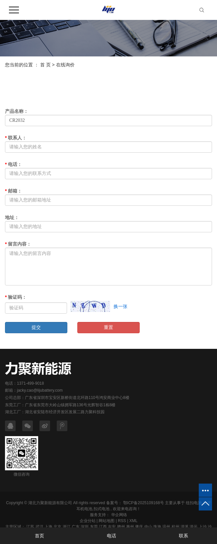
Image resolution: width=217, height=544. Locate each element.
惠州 (130, 526)
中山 (148, 526)
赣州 (121, 526)
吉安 (112, 526)
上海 (48, 526)
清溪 (184, 526)
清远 (193, 526)
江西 (103, 526)
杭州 (176, 526)
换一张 (120, 306)
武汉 (39, 526)
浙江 (67, 526)
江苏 (30, 526)
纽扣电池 (194, 503)
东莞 (94, 526)
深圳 (85, 526)
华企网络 (118, 514)
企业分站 (88, 520)
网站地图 (106, 520)
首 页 (45, 64)
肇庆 (139, 526)
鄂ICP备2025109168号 (143, 503)
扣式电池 (101, 508)
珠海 (157, 526)
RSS (122, 520)
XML (133, 520)
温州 (166, 526)
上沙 (203, 526)
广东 (76, 526)
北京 (57, 526)
